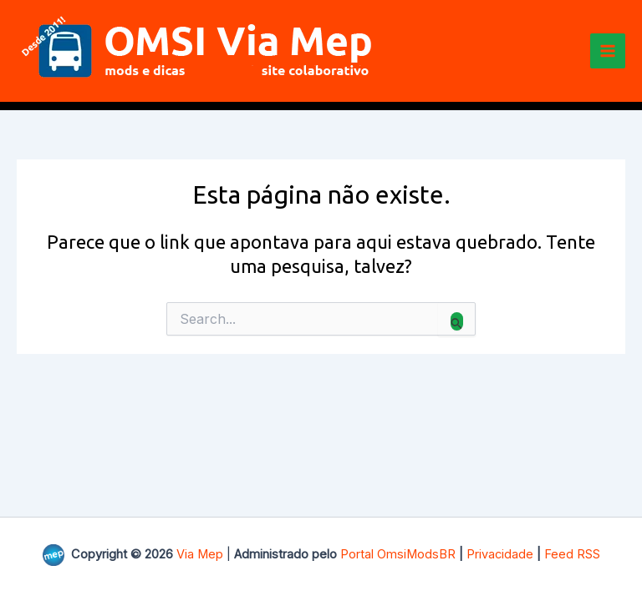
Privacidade (499, 554)
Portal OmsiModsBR (398, 554)
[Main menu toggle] (607, 50)
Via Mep (199, 554)
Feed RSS (572, 554)
